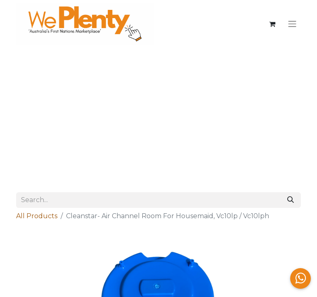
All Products (36, 216)
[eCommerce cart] (272, 24)
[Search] (290, 200)
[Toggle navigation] (292, 24)
